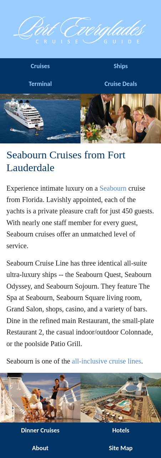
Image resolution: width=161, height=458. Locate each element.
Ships (121, 66)
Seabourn (113, 188)
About (40, 448)
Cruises (40, 66)
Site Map (121, 448)
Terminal (40, 84)
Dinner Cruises (40, 430)
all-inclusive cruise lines (106, 361)
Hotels (120, 430)
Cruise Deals (120, 84)
